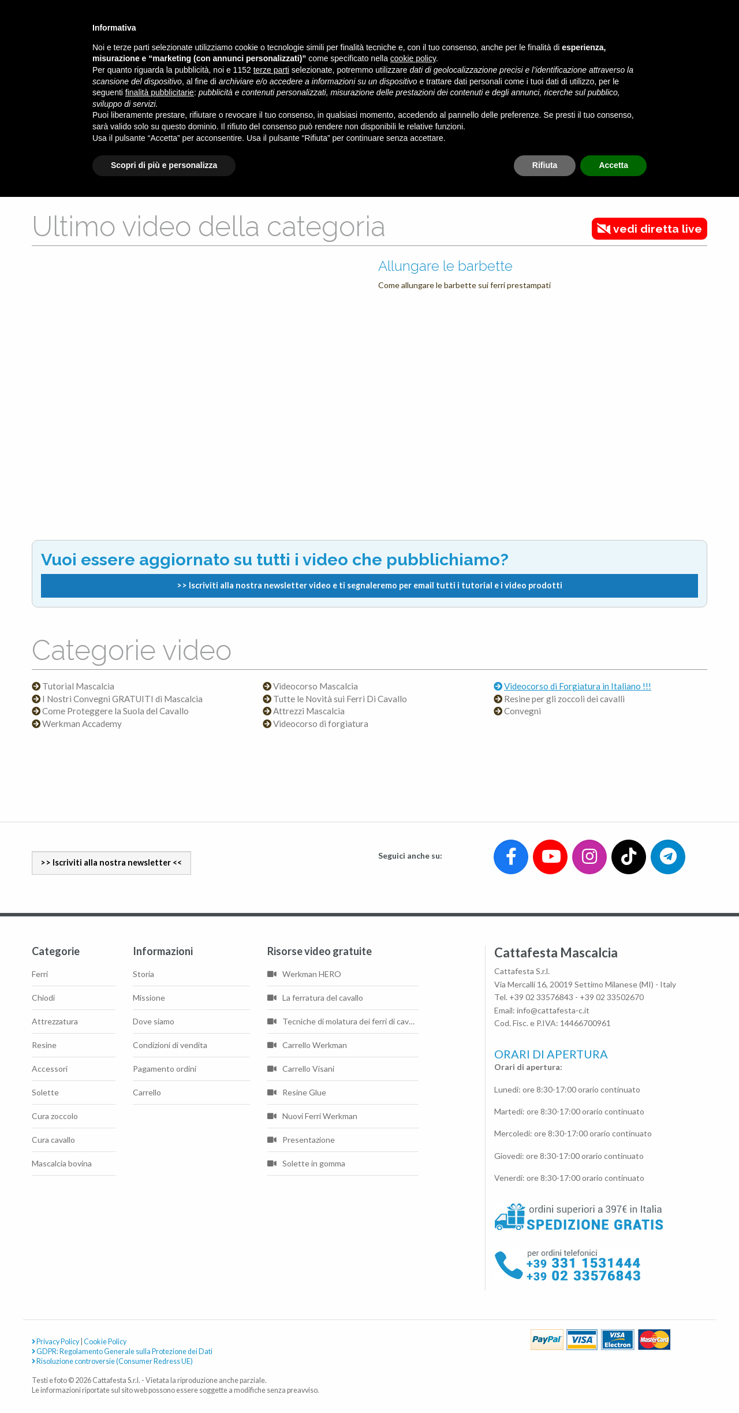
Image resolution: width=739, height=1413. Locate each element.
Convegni (522, 711)
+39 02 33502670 (612, 997)
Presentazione (301, 1139)
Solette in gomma (306, 1163)
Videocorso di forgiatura (320, 724)
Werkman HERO (304, 974)
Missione (149, 997)
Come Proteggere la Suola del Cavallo (115, 711)
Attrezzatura (55, 1021)
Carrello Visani (300, 1068)
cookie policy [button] (413, 58)
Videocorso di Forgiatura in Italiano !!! (577, 686)
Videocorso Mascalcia (315, 686)
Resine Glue (296, 1092)
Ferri (40, 974)
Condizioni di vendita (170, 1045)
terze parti (271, 69)
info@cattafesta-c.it (553, 1010)
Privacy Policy (55, 1341)
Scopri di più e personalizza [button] (164, 165)
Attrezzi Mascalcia (309, 711)
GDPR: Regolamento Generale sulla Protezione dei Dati (122, 1351)
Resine (44, 1045)
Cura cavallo (53, 1139)
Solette (45, 1092)
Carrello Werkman (307, 1045)
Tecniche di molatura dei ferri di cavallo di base (343, 1021)
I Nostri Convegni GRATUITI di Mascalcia (122, 699)
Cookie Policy (105, 1341)
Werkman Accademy (82, 724)
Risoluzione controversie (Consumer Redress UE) (112, 1361)
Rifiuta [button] (545, 165)
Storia (143, 974)
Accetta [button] (613, 165)
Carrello (147, 1092)
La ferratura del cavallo (315, 997)
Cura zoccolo (55, 1116)
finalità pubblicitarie (159, 92)
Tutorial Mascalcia (78, 686)
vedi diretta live (649, 228)
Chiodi (43, 997)
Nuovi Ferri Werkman (312, 1116)
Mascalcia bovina (62, 1163)
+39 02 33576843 (541, 997)
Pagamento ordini (164, 1068)
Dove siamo (153, 1021)
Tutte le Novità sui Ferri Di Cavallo (340, 699)
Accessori (50, 1068)
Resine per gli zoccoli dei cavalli (564, 699)
